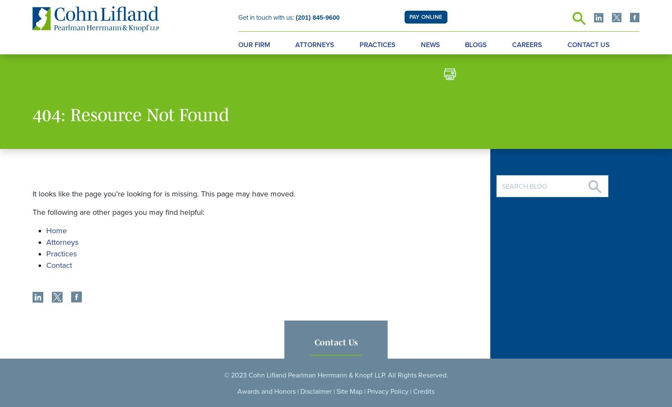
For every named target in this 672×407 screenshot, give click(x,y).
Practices (378, 45)
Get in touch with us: (289, 17)
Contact (59, 265)
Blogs (476, 45)
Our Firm (254, 45)
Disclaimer (316, 391)
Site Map (349, 391)
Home (56, 230)
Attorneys (314, 45)
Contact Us (588, 45)
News (430, 45)
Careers (527, 45)
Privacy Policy (387, 391)
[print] (450, 75)
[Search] (595, 183)
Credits (424, 391)
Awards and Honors (266, 391)
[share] (38, 298)
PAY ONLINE (425, 17)
